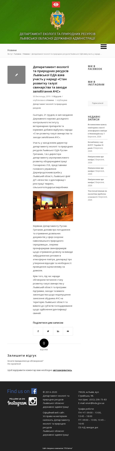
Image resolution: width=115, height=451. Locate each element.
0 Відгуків (56, 96)
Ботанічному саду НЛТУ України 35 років (95, 145)
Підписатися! (97, 103)
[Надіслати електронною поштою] (68, 331)
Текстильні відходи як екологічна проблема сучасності (97, 194)
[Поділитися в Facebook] (38, 331)
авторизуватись (62, 370)
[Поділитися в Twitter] (48, 331)
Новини (12, 50)
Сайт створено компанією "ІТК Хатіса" (78, 448)
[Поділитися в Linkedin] (58, 331)
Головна (17, 54)
